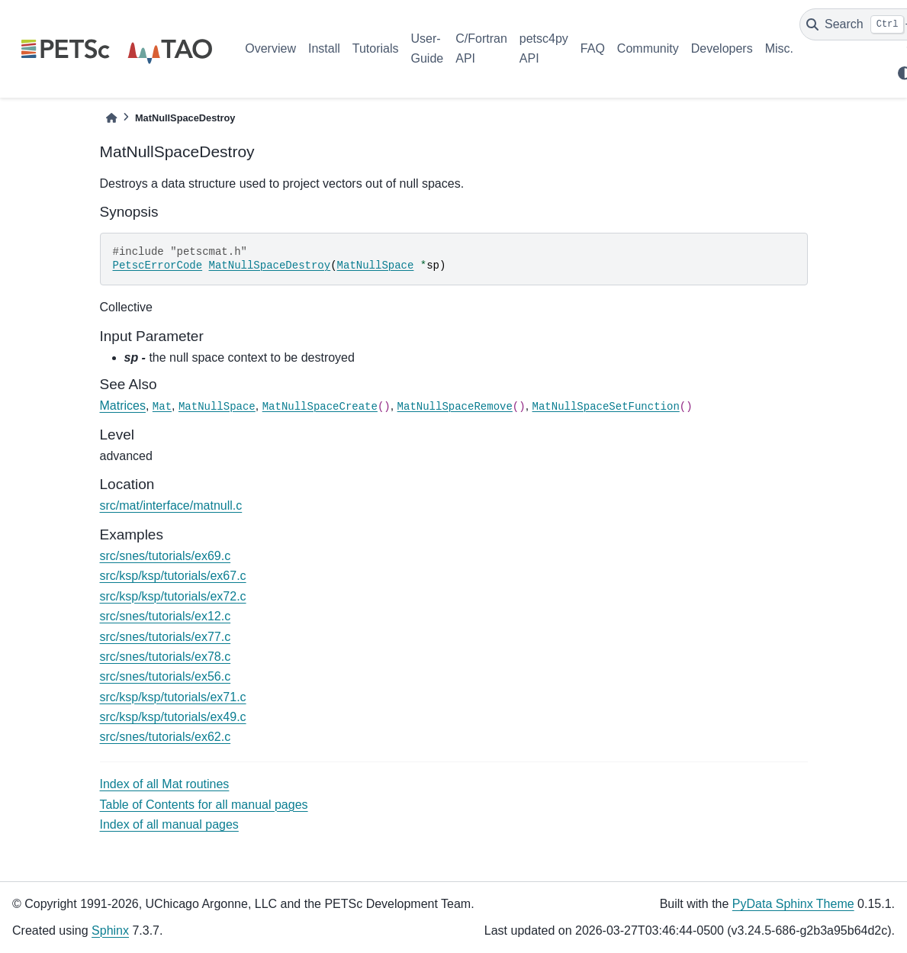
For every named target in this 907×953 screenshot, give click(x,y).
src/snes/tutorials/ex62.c (165, 736)
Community (648, 48)
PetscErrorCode (158, 265)
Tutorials (375, 48)
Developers (722, 48)
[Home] (111, 118)
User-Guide (427, 48)
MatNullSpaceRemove (455, 407)
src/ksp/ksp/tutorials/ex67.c (173, 575)
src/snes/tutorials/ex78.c (165, 656)
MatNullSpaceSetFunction (606, 407)
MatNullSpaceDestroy (270, 265)
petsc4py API (543, 48)
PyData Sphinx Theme (793, 903)
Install (324, 48)
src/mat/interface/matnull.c (171, 505)
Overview (270, 48)
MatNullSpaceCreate (320, 407)
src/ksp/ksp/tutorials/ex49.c (173, 716)
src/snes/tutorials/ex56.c (165, 676)
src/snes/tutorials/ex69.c (165, 555)
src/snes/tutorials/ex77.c (165, 636)
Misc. (779, 48)
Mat (162, 407)
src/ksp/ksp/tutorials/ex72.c (173, 596)
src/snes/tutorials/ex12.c (165, 616)
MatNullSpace (375, 265)
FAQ (593, 48)
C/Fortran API (481, 48)
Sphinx (110, 930)
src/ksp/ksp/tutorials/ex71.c (173, 697)
